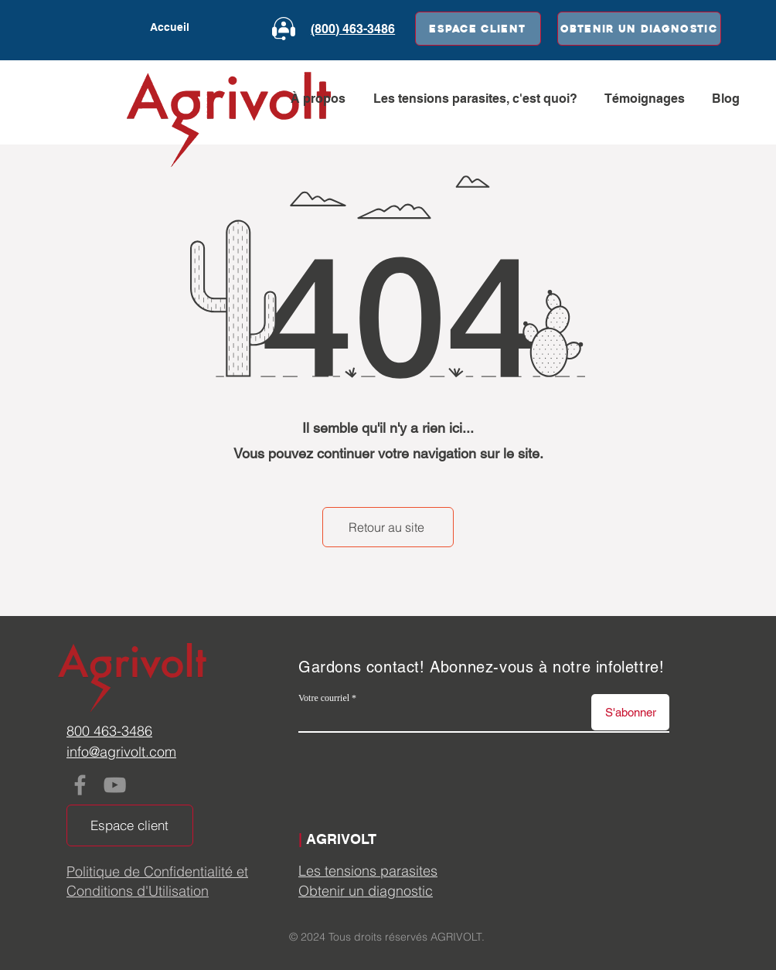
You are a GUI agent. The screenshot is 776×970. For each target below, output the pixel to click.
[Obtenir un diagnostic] (639, 29)
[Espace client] (478, 29)
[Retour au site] (388, 527)
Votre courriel (323, 698)
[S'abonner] (630, 712)
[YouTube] (114, 784)
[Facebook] (80, 784)
